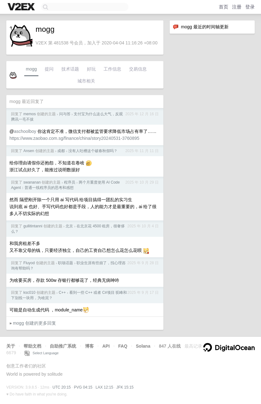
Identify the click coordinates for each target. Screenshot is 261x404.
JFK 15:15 (125, 387)
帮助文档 (32, 346)
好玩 (91, 68)
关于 (10, 346)
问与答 (65, 114)
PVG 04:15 (83, 387)
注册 (236, 6)
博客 (89, 346)
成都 (61, 151)
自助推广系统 (63, 346)
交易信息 (138, 68)
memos (29, 114)
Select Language (42, 353)
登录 (250, 6)
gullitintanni (32, 226)
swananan (32, 182)
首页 (223, 6)
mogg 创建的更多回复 (34, 323)
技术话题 (70, 68)
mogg (31, 68)
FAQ (123, 346)
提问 (49, 68)
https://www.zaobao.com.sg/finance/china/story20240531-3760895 (74, 138)
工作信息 (112, 68)
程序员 (69, 182)
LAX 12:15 (104, 387)
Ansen (28, 151)
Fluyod (29, 263)
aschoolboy (25, 131)
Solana (143, 346)
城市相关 (86, 80)
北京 (69, 226)
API (106, 346)
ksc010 (29, 292)
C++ (62, 292)
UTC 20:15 (62, 387)
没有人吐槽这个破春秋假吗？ (92, 151)
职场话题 (65, 263)
